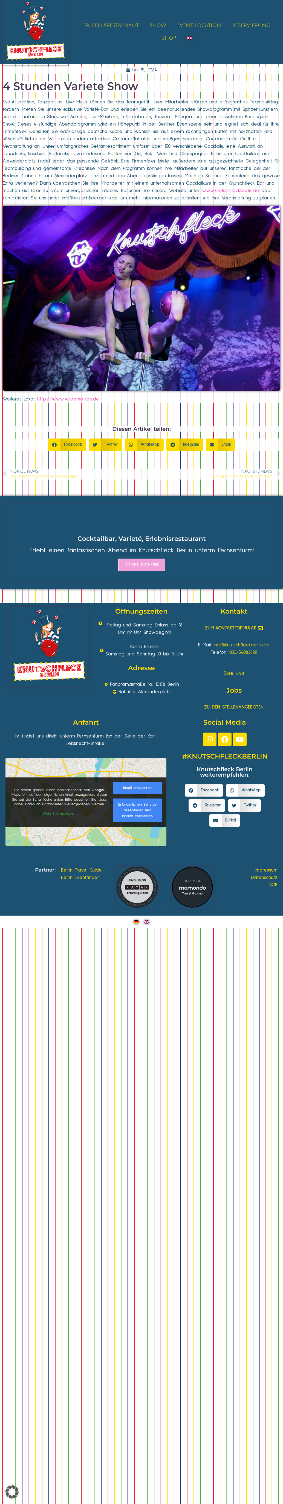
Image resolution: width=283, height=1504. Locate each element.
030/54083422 (243, 652)
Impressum (266, 870)
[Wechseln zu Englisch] (189, 38)
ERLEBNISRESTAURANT (111, 25)
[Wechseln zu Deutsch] (136, 922)
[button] (67, 445)
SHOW (158, 25)
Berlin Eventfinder (80, 877)
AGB (273, 884)
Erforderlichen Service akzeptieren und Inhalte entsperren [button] (137, 810)
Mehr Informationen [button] (59, 813)
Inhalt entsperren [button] (137, 787)
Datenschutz (264, 877)
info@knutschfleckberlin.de (89, 198)
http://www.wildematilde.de (68, 399)
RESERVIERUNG (251, 25)
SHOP (169, 38)
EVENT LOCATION (199, 25)
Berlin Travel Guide (81, 870)
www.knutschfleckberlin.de (230, 190)
